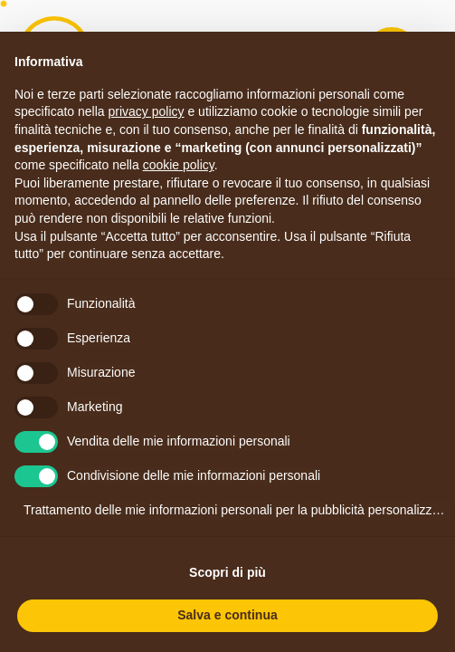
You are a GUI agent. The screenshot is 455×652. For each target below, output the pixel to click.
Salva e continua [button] (227, 615)
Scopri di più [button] (227, 572)
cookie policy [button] (178, 165)
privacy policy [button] (147, 111)
